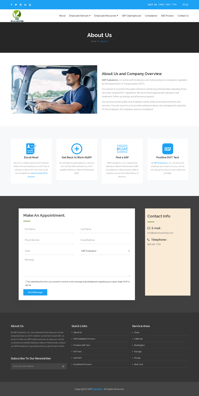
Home (93, 41)
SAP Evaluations (110, 80)
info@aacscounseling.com (160, 233)
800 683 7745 (154, 244)
